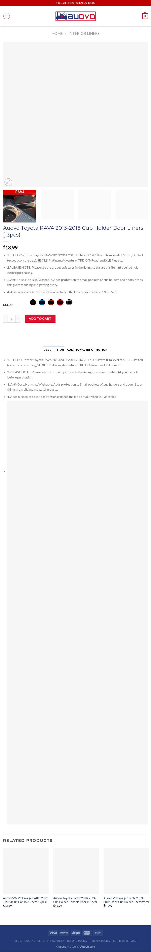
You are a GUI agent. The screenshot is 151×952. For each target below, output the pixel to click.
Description (53, 349)
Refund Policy (77, 940)
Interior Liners (84, 33)
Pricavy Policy (100, 940)
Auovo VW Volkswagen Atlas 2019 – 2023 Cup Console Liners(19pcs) (25, 900)
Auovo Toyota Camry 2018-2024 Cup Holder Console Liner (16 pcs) (75, 900)
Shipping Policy (54, 940)
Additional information (87, 349)
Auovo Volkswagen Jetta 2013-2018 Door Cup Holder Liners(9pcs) (126, 900)
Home (57, 33)
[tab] (53, 350)
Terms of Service (125, 940)
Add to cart (40, 318)
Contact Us (32, 940)
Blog (18, 940)
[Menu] (6, 16)
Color (8, 305)
